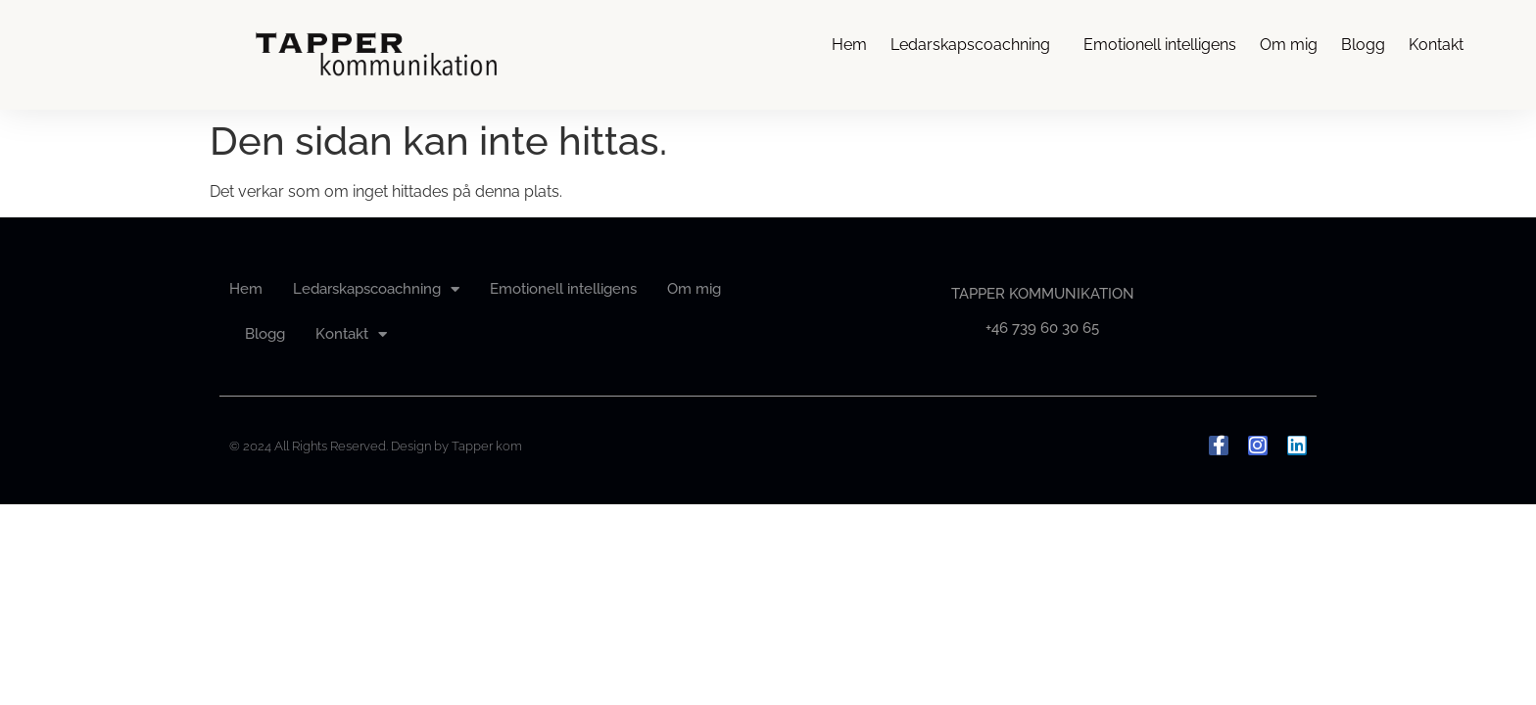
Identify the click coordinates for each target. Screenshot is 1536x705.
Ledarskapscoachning (975, 45)
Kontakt (1441, 45)
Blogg (1363, 44)
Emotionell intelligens (1159, 44)
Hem (849, 44)
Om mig (1289, 44)
